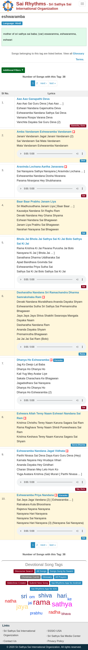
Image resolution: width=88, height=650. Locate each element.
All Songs (41, 571)
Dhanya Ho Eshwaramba (40, 359)
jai (30, 603)
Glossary (47, 577)
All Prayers (61, 577)
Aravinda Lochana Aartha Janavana (42, 166)
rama (41, 602)
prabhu (36, 613)
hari (62, 595)
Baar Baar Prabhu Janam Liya (36, 201)
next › (43, 83)
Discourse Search (24, 571)
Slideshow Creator (16, 583)
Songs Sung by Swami (61, 571)
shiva (45, 595)
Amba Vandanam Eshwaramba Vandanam (46, 131)
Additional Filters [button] (12, 70)
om (32, 597)
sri (24, 596)
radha (54, 612)
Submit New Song (38, 583)
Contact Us (10, 641)
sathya (62, 604)
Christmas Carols (30, 577)
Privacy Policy (56, 641)
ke (70, 599)
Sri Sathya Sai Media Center (64, 636)
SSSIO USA (55, 630)
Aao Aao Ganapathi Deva (33, 98)
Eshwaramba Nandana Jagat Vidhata (42, 450)
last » (53, 83)
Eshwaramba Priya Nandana (43, 495)
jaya (22, 606)
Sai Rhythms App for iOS (44, 588)
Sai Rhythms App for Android (66, 583)
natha (10, 600)
